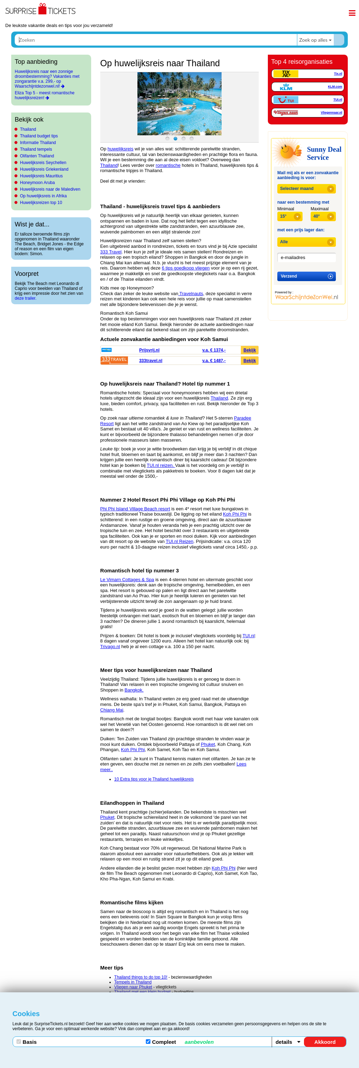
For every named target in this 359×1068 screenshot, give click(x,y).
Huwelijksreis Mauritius (41, 176)
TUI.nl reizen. (161, 465)
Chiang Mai (111, 710)
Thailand (28, 129)
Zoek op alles (313, 40)
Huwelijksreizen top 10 (41, 202)
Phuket (208, 744)
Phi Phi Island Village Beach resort (135, 508)
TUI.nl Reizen (180, 541)
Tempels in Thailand (133, 982)
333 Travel (111, 251)
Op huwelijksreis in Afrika (43, 195)
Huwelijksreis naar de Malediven (50, 189)
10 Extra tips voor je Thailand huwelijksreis (154, 779)
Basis (26, 1042)
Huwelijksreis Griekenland (44, 169)
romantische (168, 165)
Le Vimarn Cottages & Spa (127, 579)
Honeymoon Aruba (37, 182)
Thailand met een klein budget (142, 991)
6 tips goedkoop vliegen (186, 268)
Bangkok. (133, 690)
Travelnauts (190, 293)
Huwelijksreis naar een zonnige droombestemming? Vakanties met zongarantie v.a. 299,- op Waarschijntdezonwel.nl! (47, 79)
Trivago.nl (110, 646)
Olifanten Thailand (37, 156)
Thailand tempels (36, 149)
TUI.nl (249, 635)
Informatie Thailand (38, 142)
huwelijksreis (121, 148)
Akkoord (325, 1042)
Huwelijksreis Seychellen (43, 162)
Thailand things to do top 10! (140, 977)
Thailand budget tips (39, 136)
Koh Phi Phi (235, 514)
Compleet (180, 1042)
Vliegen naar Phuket (133, 987)
